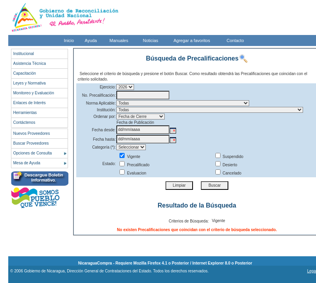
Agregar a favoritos (192, 40)
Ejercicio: (108, 87)
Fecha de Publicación (135, 122)
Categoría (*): (104, 147)
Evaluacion (132, 173)
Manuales (119, 40)
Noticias (150, 40)
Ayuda (91, 40)
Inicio (69, 40)
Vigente (129, 156)
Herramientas (25, 112)
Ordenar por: (105, 116)
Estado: (109, 164)
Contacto (235, 40)
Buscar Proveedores (31, 143)
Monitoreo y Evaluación (33, 93)
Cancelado (228, 173)
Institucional (23, 53)
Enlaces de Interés (29, 103)
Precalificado (134, 165)
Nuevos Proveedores (31, 133)
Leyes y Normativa (29, 83)
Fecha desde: (104, 130)
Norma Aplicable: (101, 103)
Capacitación (24, 73)
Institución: (106, 110)
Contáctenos (24, 122)
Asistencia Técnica (29, 63)
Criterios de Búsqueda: (189, 221)
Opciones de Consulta (32, 153)
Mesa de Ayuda (26, 163)
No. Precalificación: (99, 95)
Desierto (226, 165)
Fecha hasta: (104, 139)
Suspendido (229, 156)
